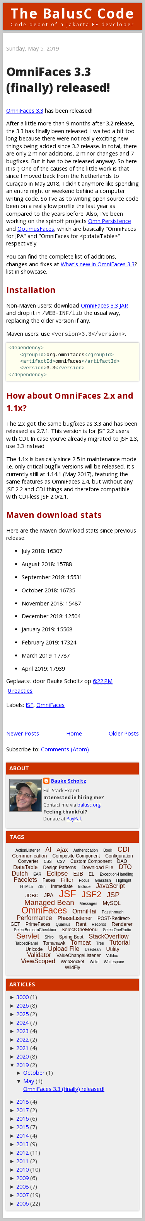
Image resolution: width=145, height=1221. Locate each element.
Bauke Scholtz (68, 781)
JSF (29, 705)
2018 (22, 1101)
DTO (125, 867)
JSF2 (91, 894)
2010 (22, 1169)
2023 (22, 1031)
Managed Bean (49, 902)
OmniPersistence (109, 221)
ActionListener (27, 850)
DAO (122, 861)
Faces (49, 880)
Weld (94, 962)
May (28, 1081)
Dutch (20, 873)
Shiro (48, 937)
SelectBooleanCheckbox (35, 930)
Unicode (34, 949)
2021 (22, 1048)
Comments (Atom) (65, 749)
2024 (22, 1022)
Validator (39, 955)
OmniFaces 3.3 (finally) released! (58, 79)
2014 (22, 1135)
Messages (88, 903)
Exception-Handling (116, 874)
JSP (113, 895)
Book (107, 850)
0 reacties (20, 690)
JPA (49, 895)
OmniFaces (50, 705)
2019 (22, 1065)
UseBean (93, 949)
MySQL (111, 903)
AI (48, 849)
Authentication (85, 850)
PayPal (74, 818)
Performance (34, 918)
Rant (81, 924)
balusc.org (89, 805)
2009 (22, 1178)
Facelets (25, 879)
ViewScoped (38, 961)
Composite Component (76, 856)
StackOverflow (109, 936)
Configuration (119, 856)
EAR (37, 874)
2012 (22, 1152)
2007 (22, 1195)
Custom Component (91, 861)
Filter (67, 879)
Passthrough (112, 912)
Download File (97, 867)
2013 (22, 1144)
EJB (78, 874)
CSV (61, 861)
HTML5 (26, 886)
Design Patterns (59, 867)
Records (99, 924)
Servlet (27, 936)
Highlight (123, 880)
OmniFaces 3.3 (24, 110)
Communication (29, 856)
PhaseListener (75, 918)
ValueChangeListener (78, 955)
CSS (48, 861)
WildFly (72, 967)
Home (74, 733)
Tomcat (81, 942)
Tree (100, 943)
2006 (22, 1203)
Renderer (122, 924)
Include (84, 886)
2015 (22, 1127)
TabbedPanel (26, 943)
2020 (22, 1056)
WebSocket (72, 961)
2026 (22, 1005)
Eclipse (57, 873)
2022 (22, 1039)
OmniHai (84, 911)
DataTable (25, 867)
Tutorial (119, 942)
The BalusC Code (72, 13)
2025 (22, 1014)
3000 (22, 997)
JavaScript (110, 886)
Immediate (62, 886)
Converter (28, 861)
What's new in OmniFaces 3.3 (98, 264)
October (33, 1072)
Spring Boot (71, 937)
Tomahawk (54, 943)
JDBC (32, 895)
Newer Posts (22, 733)
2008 (22, 1186)
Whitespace (114, 962)
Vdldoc (112, 956)
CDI (124, 849)
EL (91, 874)
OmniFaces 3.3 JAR (104, 305)
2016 (22, 1118)
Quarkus (63, 924)
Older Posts (124, 733)
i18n (42, 886)
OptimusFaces (35, 228)
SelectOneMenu (79, 929)
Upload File (63, 948)
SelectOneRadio (117, 930)
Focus (84, 880)
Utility (112, 949)
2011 (22, 1161)
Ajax (62, 849)
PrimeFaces (38, 924)
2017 (22, 1110)
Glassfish (103, 880)
